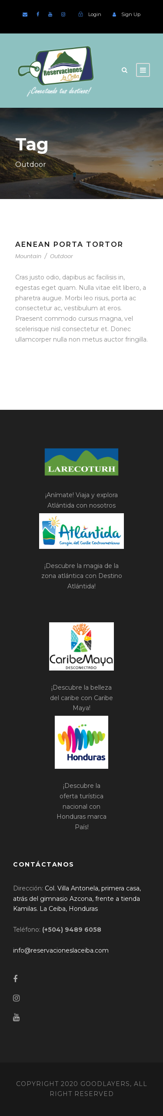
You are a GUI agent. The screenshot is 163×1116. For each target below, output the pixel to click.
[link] (77, 898)
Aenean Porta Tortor (69, 244)
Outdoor (61, 256)
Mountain (28, 256)
